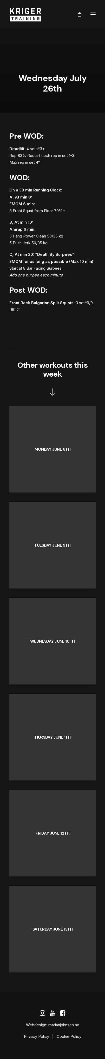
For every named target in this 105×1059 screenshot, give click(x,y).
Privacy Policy (36, 1036)
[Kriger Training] (25, 14)
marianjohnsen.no (63, 1024)
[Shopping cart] (77, 14)
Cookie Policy (69, 1036)
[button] (93, 14)
